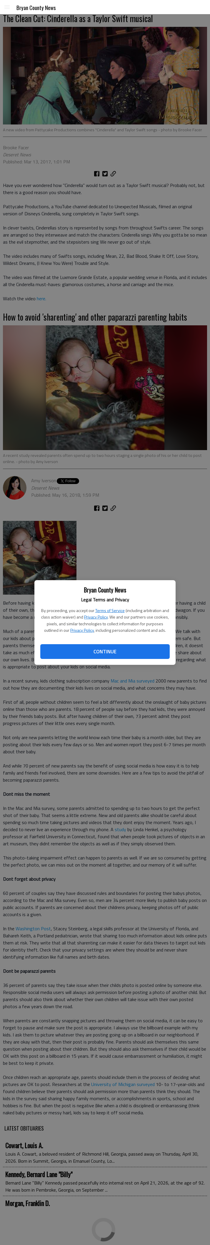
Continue (105, 651)
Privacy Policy (96, 617)
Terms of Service (110, 610)
